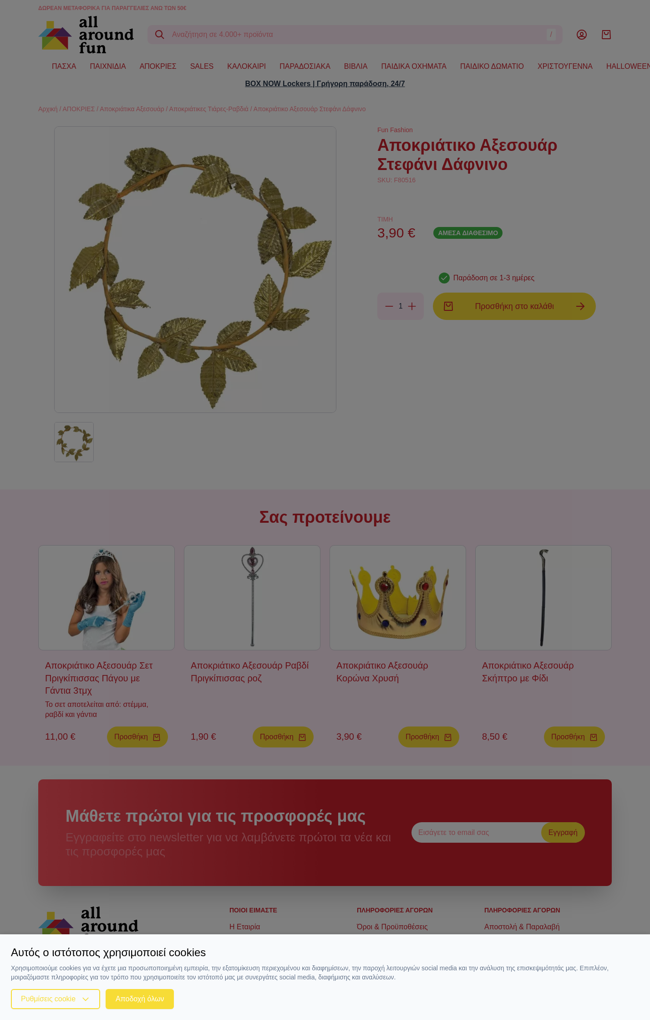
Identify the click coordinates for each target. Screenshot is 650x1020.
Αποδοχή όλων (140, 999)
